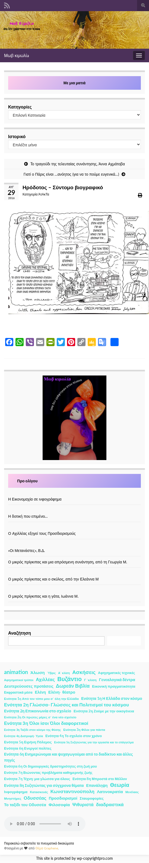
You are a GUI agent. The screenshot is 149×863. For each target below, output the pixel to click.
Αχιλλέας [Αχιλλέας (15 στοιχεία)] (45, 679)
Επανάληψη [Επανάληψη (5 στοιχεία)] (97, 785)
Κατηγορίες (20, 106)
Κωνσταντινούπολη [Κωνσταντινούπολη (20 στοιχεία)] (72, 791)
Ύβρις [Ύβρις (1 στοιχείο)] (51, 673)
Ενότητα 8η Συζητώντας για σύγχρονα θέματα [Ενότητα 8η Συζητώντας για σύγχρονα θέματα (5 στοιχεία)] (44, 785)
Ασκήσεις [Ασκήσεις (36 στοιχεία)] (84, 672)
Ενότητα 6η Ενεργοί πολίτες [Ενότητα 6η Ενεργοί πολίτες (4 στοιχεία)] (28, 748)
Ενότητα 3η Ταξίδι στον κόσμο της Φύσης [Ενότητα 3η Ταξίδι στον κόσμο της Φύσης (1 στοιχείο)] (32, 729)
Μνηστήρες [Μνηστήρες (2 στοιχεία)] (12, 798)
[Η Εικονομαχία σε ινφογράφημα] (74, 493)
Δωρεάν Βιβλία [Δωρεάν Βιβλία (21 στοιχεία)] (73, 686)
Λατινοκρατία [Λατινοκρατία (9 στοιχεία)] (110, 791)
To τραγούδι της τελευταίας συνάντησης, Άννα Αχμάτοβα (77, 164)
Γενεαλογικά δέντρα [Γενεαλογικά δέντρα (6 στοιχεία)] (117, 679)
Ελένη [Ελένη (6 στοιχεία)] (40, 692)
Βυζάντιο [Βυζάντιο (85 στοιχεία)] (69, 679)
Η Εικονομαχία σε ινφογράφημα (35, 499)
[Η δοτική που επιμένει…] (74, 510)
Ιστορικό (17, 136)
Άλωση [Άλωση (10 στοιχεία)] (37, 672)
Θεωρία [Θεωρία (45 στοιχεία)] (119, 785)
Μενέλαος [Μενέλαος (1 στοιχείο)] (132, 792)
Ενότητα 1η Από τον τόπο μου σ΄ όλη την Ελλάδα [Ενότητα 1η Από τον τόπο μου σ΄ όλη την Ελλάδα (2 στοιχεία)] (41, 699)
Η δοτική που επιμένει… (28, 516)
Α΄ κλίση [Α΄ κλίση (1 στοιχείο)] (64, 673)
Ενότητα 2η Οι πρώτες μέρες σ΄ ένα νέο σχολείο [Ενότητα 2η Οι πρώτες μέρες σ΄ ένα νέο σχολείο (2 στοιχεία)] (40, 717)
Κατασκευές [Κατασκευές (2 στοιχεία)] (39, 792)
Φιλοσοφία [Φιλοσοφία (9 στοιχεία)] (59, 804)
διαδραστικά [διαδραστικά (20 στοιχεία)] (110, 804)
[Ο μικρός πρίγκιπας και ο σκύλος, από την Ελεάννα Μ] (74, 573)
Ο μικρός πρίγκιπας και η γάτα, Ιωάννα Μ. (43, 596)
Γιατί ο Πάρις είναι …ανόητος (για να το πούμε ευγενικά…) (71, 174)
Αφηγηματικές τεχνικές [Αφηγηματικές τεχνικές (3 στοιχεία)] (116, 673)
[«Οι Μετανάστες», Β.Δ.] (74, 545)
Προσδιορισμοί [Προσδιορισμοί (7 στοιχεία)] (63, 798)
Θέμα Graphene (46, 848)
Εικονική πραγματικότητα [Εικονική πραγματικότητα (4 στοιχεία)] (113, 686)
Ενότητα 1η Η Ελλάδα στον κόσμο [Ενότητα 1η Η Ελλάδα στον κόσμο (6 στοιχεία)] (111, 698)
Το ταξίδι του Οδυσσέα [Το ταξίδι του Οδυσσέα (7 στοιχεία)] (25, 804)
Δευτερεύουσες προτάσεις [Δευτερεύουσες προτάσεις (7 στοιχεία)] (28, 686)
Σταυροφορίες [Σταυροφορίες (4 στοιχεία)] (92, 798)
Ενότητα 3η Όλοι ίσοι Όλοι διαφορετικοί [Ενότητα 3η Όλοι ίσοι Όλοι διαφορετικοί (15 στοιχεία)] (46, 723)
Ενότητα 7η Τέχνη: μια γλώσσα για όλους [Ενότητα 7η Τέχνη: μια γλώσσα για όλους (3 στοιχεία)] (37, 779)
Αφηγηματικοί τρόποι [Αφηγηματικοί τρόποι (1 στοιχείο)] (18, 680)
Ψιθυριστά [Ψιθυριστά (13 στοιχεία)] (82, 804)
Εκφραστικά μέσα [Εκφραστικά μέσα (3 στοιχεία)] (18, 692)
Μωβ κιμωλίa (16, 55)
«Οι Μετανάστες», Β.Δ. (26, 550)
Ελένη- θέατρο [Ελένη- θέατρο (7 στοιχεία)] (61, 692)
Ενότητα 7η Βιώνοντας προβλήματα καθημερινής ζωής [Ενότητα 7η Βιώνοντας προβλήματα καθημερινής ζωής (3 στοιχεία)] (48, 773)
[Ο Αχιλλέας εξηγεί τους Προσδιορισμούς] (74, 527)
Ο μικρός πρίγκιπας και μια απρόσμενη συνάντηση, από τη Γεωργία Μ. (67, 562)
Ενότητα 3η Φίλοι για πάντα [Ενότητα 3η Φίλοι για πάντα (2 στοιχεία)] (84, 730)
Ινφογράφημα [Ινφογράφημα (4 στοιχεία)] (15, 792)
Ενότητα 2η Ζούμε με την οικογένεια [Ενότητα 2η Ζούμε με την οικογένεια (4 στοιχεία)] (104, 711)
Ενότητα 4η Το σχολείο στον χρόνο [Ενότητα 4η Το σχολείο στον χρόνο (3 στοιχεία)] (73, 736)
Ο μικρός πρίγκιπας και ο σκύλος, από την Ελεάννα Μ (53, 579)
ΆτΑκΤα (43, 194)
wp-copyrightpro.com (95, 858)
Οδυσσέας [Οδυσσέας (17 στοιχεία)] (35, 798)
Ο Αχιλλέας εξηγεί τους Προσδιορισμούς (42, 533)
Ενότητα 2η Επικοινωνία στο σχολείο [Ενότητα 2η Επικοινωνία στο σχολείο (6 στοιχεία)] (37, 711)
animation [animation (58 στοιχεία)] (16, 672)
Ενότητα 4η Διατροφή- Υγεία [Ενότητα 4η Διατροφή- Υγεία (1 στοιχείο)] (23, 736)
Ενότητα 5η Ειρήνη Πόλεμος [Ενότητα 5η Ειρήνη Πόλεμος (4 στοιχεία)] (28, 742)
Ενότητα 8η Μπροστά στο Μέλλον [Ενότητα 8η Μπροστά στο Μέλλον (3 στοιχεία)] (99, 779)
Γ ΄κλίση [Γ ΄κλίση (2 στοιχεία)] (90, 680)
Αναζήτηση (19, 632)
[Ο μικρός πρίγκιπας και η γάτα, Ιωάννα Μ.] (74, 590)
